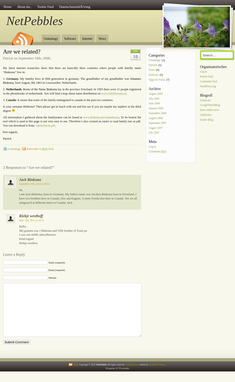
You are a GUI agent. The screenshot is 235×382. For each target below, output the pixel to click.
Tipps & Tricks (157, 79)
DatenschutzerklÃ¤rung (74, 7)
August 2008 (156, 118)
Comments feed (208, 81)
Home (7, 7)
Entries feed (206, 76)
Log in (152, 146)
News (102, 38)
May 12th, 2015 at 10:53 (31, 220)
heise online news (209, 110)
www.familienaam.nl (113, 93)
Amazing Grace (132, 375)
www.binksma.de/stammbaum (101, 117)
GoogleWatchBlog (210, 105)
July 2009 (154, 98)
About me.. (24, 7)
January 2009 (156, 108)
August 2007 (156, 128)
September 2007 (157, 123)
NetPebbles (34, 21)
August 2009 (156, 93)
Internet (87, 38)
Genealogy (51, 38)
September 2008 (157, 113)
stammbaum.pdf (45, 125)
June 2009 (154, 103)
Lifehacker (206, 114)
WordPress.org (208, 86)
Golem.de (205, 100)
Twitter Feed (45, 7)
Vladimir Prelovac (157, 375)
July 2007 (154, 132)
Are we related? (21, 51)
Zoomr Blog (206, 119)
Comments (157, 151)
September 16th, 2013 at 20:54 (34, 184)
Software (70, 38)
